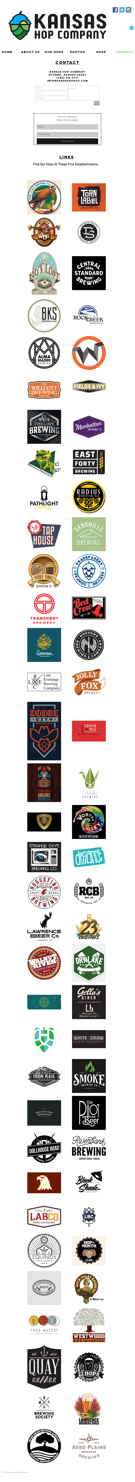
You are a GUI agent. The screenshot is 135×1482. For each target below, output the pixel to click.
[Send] (97, 103)
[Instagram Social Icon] (128, 9)
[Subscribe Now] (67, 141)
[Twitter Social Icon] (122, 9)
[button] (131, 27)
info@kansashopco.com (67, 80)
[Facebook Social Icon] (115, 9)
